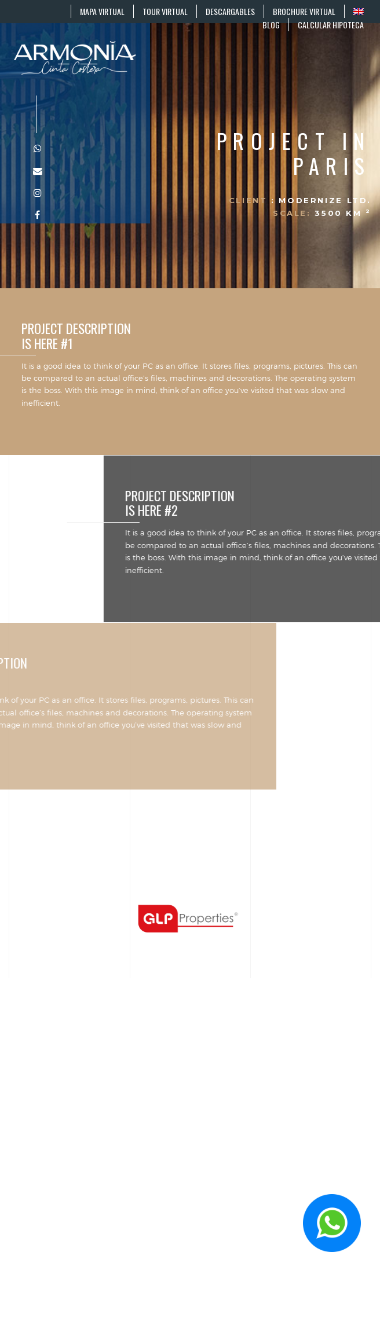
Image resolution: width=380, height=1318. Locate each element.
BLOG (271, 25)
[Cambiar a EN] (358, 11)
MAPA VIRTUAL (102, 11)
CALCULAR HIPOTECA (331, 25)
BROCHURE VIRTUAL (304, 11)
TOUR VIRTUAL (165, 11)
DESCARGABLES (230, 11)
